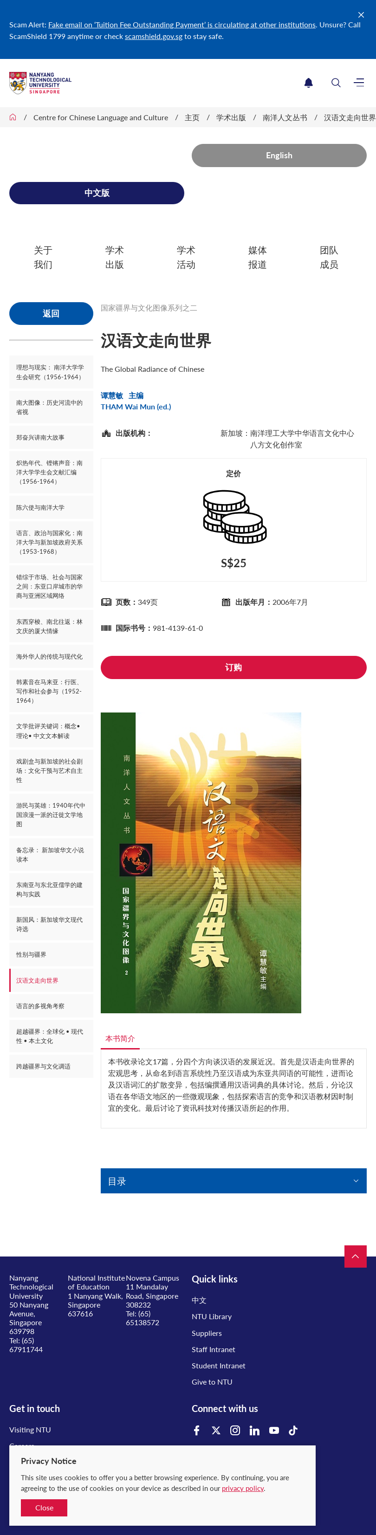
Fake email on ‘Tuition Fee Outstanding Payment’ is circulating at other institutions (182, 24)
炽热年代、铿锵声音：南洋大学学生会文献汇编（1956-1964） (49, 472)
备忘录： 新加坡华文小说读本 (50, 854)
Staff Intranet (213, 1349)
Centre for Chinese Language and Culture (100, 117)
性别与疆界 (31, 954)
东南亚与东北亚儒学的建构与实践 (49, 889)
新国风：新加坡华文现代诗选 (49, 924)
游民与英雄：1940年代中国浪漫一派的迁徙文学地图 (50, 815)
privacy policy (243, 1488)
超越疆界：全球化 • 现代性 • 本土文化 (49, 1036)
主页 (192, 117)
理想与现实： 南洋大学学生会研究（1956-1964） (50, 371)
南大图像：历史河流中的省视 (49, 407)
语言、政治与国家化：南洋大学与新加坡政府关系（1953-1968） (49, 542)
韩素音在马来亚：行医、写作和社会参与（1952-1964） (49, 691)
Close (44, 1507)
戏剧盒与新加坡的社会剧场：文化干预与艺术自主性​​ (49, 771)
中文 (199, 1299)
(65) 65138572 (142, 1318)
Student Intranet (219, 1365)
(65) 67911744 (26, 1345)
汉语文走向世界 (350, 117)
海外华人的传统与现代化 (49, 656)
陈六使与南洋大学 (40, 507)
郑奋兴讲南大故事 (40, 437)
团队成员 (329, 257)
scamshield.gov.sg (153, 36)
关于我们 (43, 257)
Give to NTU (212, 1381)
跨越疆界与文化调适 (43, 1066)
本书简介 (120, 1038)
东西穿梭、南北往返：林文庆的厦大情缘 (49, 626)
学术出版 (231, 117)
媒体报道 (257, 257)
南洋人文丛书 (285, 117)
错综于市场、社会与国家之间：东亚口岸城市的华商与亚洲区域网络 (49, 586)
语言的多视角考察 (40, 1006)
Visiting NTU (30, 1429)
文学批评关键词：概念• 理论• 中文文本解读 (48, 730)
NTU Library (212, 1316)
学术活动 (186, 257)
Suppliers (207, 1332)
